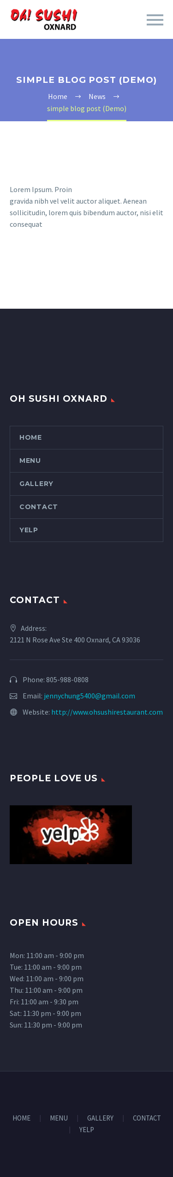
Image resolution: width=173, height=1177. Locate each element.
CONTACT (38, 507)
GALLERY (36, 484)
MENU (30, 460)
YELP (28, 530)
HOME (30, 437)
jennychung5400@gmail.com (89, 695)
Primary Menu (155, 19)
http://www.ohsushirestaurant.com (107, 711)
